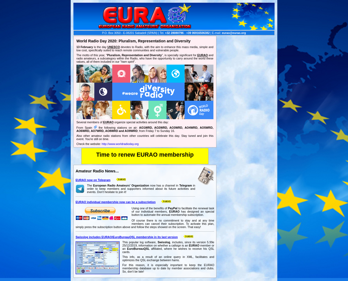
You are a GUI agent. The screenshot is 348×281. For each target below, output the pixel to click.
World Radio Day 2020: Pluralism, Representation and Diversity (133, 41)
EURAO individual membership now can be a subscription (116, 202)
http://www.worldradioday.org (120, 144)
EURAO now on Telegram (93, 180)
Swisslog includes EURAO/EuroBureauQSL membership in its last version (127, 237)
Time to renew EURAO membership (145, 154)
